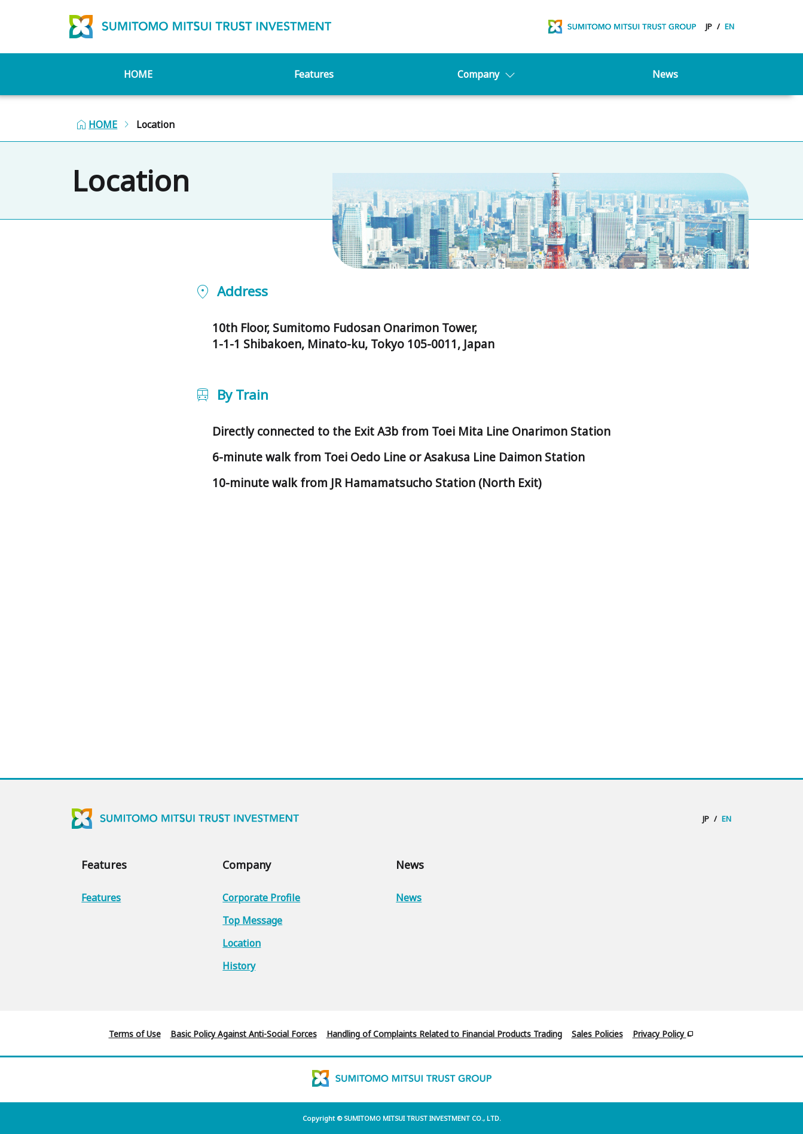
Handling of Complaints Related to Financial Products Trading (444, 1033)
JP (709, 33)
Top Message (252, 920)
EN (729, 33)
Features (314, 86)
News (665, 86)
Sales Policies (597, 1033)
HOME (138, 86)
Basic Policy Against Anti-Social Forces (243, 1033)
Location (241, 943)
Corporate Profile (261, 897)
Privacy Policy (664, 1033)
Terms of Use (135, 1033)
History (238, 965)
